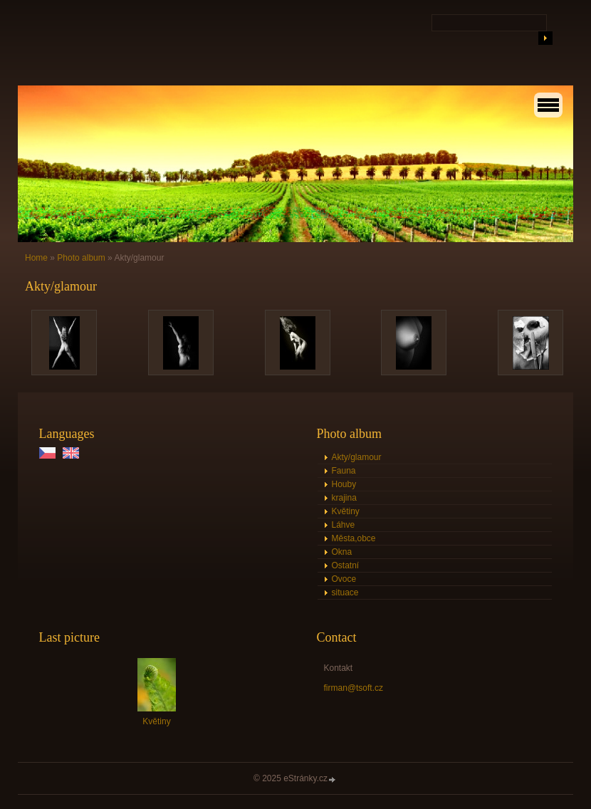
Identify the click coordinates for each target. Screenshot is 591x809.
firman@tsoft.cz (354, 688)
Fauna (344, 471)
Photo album (81, 258)
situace (345, 592)
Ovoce (344, 579)
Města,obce (354, 538)
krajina (344, 498)
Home (36, 258)
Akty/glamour (357, 457)
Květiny (346, 511)
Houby (344, 484)
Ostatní (346, 565)
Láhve (343, 525)
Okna (342, 552)
